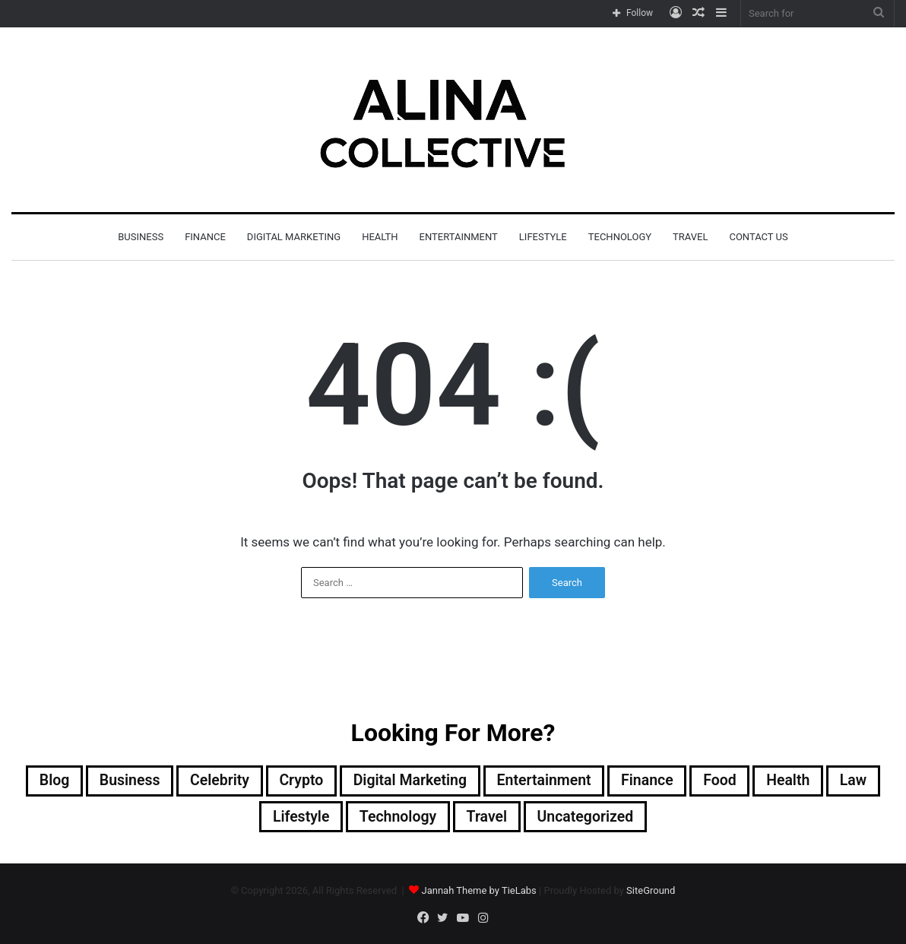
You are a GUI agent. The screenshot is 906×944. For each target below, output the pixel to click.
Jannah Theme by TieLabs (478, 892)
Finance (205, 236)
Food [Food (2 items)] (726, 781)
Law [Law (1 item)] (862, 781)
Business (140, 236)
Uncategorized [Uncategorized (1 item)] (588, 818)
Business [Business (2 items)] (122, 781)
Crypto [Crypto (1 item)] (297, 781)
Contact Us (758, 236)
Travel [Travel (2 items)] (487, 818)
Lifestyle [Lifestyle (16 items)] (297, 818)
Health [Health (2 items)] (795, 781)
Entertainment (459, 236)
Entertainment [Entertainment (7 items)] (546, 781)
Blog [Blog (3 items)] (45, 781)
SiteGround (650, 892)
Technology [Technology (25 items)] (396, 818)
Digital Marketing (294, 236)
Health (380, 236)
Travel (690, 236)
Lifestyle (543, 236)
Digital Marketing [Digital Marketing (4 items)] (408, 781)
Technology (619, 236)
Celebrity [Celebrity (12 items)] (214, 781)
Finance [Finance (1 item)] (651, 781)
